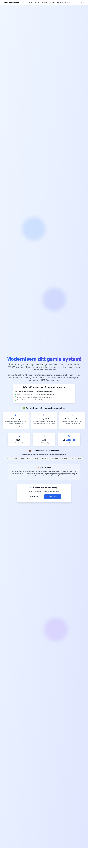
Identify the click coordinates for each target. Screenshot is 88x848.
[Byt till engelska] (82, 2)
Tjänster (44, 2)
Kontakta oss (35, 497)
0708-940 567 (52, 497)
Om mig (37, 2)
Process (52, 2)
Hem (30, 2)
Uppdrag (60, 2)
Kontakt (67, 2)
